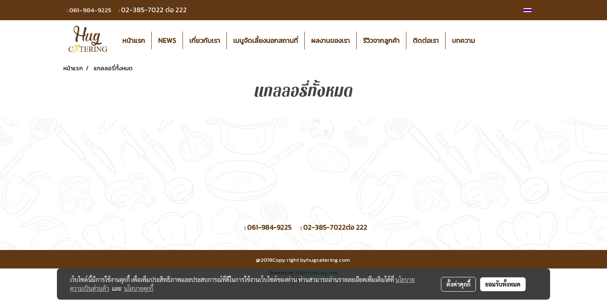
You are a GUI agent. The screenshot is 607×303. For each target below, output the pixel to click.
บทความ (463, 40)
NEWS (167, 40)
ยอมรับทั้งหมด (503, 284)
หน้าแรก (133, 40)
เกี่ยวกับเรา (204, 40)
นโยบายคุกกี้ (138, 288)
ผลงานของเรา (330, 40)
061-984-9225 (90, 10)
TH (532, 9)
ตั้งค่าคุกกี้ (458, 284)
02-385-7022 (142, 10)
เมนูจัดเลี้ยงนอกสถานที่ (265, 40)
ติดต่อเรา (426, 40)
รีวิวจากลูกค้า (381, 40)
